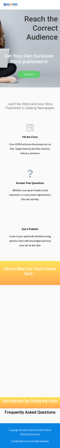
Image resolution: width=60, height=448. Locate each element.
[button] (28, 74)
